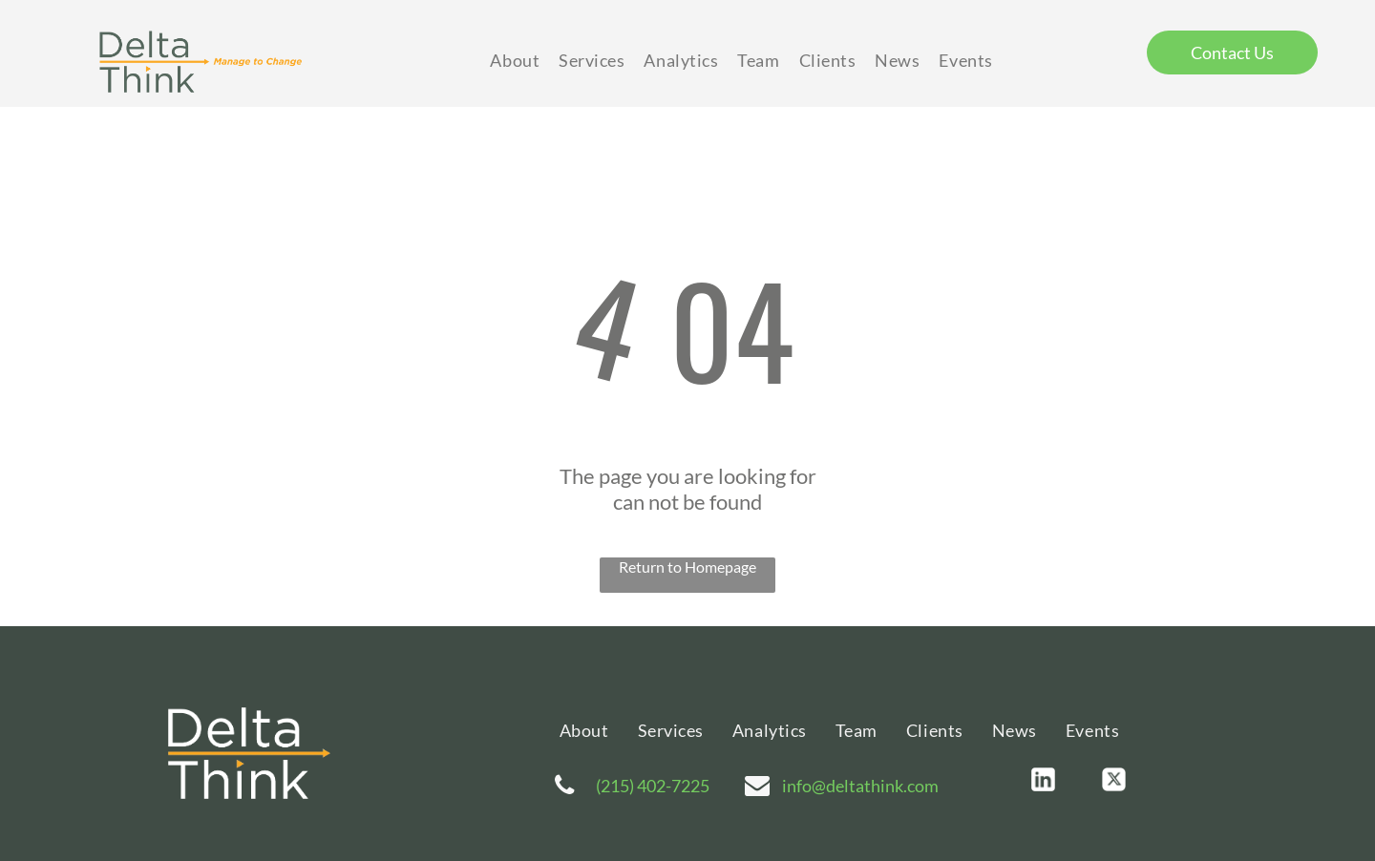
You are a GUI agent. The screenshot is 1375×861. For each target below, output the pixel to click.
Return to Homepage (687, 566)
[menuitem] (514, 60)
